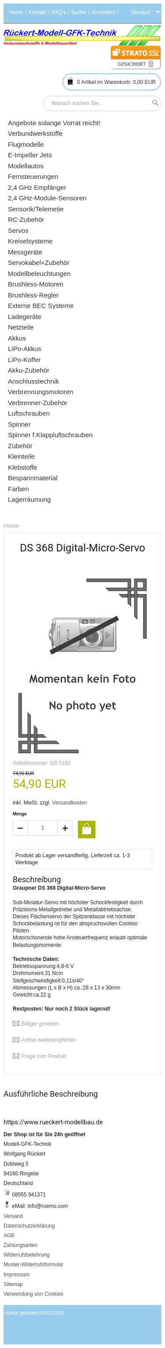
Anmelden (103, 12)
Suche (78, 12)
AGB (9, 1235)
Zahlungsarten (20, 1245)
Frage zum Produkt (44, 1056)
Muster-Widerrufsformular (33, 1264)
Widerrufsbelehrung (27, 1255)
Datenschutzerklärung (29, 1226)
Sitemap (13, 1284)
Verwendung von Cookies (33, 1294)
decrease (20, 828)
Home (16, 12)
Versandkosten (69, 803)
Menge (20, 814)
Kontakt (38, 12)
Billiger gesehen (40, 1024)
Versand (13, 1216)
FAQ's (59, 12)
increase (65, 828)
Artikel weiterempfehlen (49, 1040)
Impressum (16, 1275)
